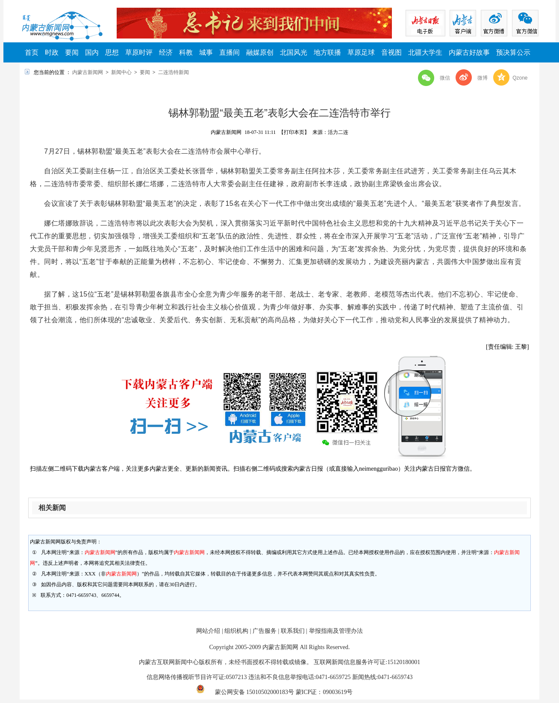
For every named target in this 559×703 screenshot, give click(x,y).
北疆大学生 (425, 52)
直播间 (229, 52)
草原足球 (361, 52)
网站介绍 (208, 631)
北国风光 (293, 52)
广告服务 (265, 631)
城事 (206, 52)
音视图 (391, 52)
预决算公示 (513, 52)
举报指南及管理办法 (336, 631)
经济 (166, 52)
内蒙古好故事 (469, 52)
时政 (52, 52)
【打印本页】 (294, 132)
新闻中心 (121, 72)
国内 (92, 52)
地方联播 (327, 52)
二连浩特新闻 (173, 72)
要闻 (72, 52)
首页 (31, 52)
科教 (186, 52)
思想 (112, 52)
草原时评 (139, 52)
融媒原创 (260, 52)
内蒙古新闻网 (87, 72)
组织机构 (236, 631)
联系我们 (293, 631)
